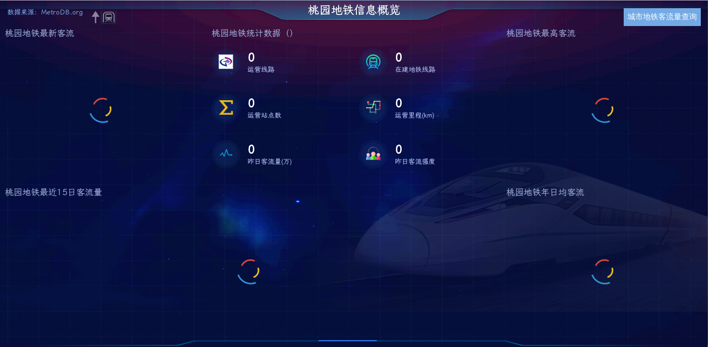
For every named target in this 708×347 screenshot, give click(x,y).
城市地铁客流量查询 (662, 17)
